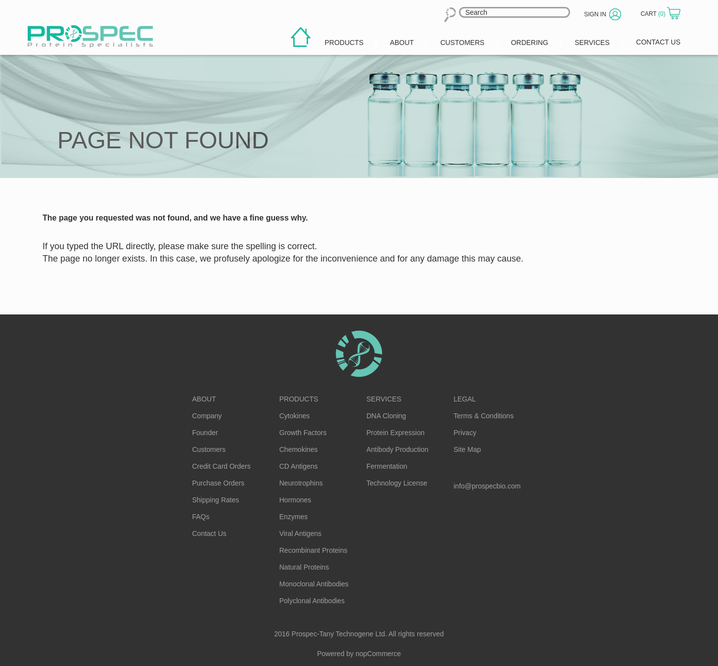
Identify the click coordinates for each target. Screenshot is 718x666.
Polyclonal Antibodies (312, 601)
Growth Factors (303, 433)
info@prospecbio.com (487, 486)
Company (207, 416)
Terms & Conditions (483, 416)
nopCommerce (378, 654)
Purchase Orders (218, 483)
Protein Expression (395, 433)
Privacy (464, 433)
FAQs (201, 517)
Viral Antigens (300, 533)
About (204, 399)
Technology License (396, 483)
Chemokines (298, 449)
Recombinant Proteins (313, 550)
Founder (205, 433)
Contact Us (209, 533)
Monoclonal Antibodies (314, 584)
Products (298, 399)
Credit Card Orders (221, 466)
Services (384, 399)
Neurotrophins (301, 483)
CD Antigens (298, 466)
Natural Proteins (304, 567)
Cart (653, 13)
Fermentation (386, 466)
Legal (464, 399)
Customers (209, 449)
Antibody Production (397, 449)
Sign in (595, 14)
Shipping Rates (215, 500)
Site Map (467, 449)
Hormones (295, 500)
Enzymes (293, 517)
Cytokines (294, 416)
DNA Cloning (386, 416)
